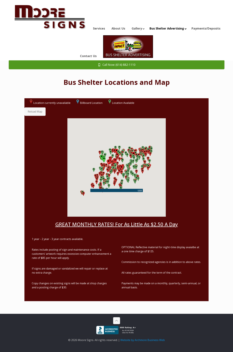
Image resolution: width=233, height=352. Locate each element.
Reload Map (35, 111)
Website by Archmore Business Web (142, 340)
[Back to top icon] (116, 320)
